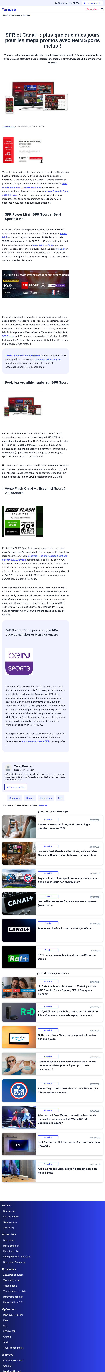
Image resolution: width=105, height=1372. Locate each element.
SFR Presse (8, 336)
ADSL (50, 245)
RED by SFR (9, 1331)
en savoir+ (43, 805)
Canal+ (30, 798)
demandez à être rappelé (48, 359)
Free (5, 1320)
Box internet (9, 1211)
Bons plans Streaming (14, 1262)
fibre (34, 245)
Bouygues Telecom (13, 1314)
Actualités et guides (13, 1274)
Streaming (14, 798)
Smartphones (10, 1222)
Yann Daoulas (8, 126)
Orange (7, 1336)
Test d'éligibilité (11, 1280)
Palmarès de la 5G (12, 1302)
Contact (7, 1365)
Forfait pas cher (11, 1251)
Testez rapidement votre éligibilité (22, 355)
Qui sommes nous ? (13, 1360)
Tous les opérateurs (13, 1347)
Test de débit (10, 1285)
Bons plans (46, 798)
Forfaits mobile (11, 1216)
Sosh (5, 1342)
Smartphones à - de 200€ (16, 1256)
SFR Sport (60, 248)
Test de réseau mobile (14, 1291)
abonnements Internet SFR (35, 741)
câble (41, 245)
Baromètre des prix (13, 1296)
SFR (60, 798)
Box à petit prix (11, 1245)
